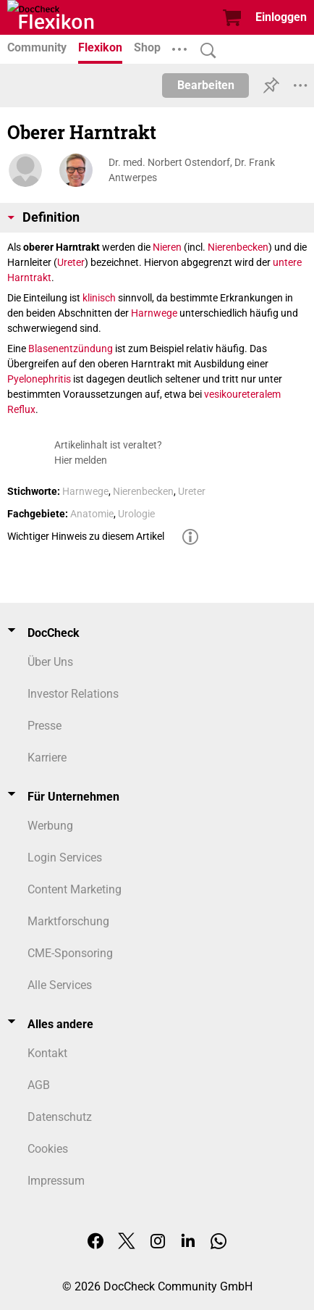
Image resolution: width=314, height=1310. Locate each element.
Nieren (167, 247)
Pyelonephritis (39, 379)
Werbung (50, 826)
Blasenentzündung (70, 348)
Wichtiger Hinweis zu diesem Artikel (85, 536)
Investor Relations (73, 694)
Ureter (71, 262)
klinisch (99, 298)
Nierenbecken (238, 247)
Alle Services (59, 985)
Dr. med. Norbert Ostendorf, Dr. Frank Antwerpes (192, 170)
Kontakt (47, 1053)
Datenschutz (59, 1117)
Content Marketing (74, 889)
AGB (38, 1085)
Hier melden (80, 460)
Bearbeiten (205, 85)
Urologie (136, 514)
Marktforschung (68, 921)
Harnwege (154, 313)
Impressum (56, 1181)
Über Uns (50, 662)
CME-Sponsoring (70, 953)
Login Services (64, 857)
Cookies (47, 1149)
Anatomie (92, 514)
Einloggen (281, 17)
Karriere (47, 757)
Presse (44, 726)
